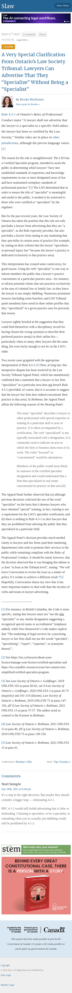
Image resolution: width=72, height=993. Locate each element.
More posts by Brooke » (28, 104)
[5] (62, 577)
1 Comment (29, 34)
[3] (38, 365)
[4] (63, 485)
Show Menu (63, 5)
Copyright (5, 965)
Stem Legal (6, 975)
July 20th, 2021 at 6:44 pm (16, 789)
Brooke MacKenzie (32, 99)
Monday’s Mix (24, 761)
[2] (31, 187)
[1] (4, 149)
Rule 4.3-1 (9, 114)
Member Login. (8, 985)
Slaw (7, 6)
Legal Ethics (22, 39)
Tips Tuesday (61, 761)
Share (42, 34)
